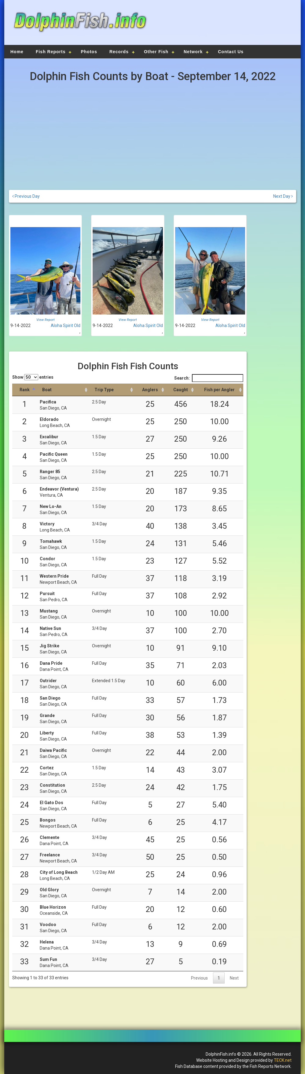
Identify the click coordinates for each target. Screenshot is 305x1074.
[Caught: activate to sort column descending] (180, 390)
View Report (45, 320)
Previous (199, 978)
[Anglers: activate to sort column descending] (150, 390)
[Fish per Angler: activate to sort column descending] (219, 390)
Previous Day (26, 196)
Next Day (283, 196)
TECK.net (283, 1060)
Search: (208, 378)
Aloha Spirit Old (65, 325)
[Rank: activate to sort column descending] (24, 390)
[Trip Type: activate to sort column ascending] (111, 390)
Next (234, 978)
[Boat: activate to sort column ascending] (63, 390)
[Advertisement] (223, 26)
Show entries (32, 377)
